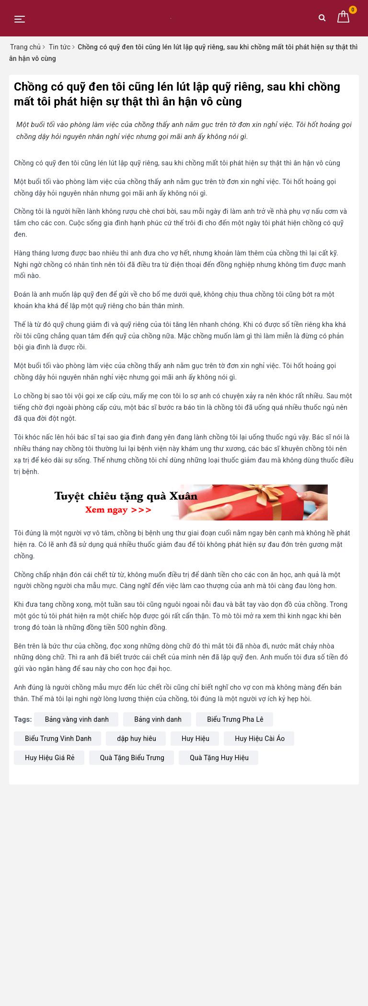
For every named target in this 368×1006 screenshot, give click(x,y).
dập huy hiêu (136, 738)
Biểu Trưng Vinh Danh (58, 738)
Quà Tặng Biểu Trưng (132, 758)
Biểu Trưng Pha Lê (235, 719)
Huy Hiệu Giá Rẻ (50, 758)
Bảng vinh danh (158, 719)
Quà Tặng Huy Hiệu (219, 758)
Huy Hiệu (195, 738)
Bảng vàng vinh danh (77, 719)
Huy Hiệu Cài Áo (260, 738)
